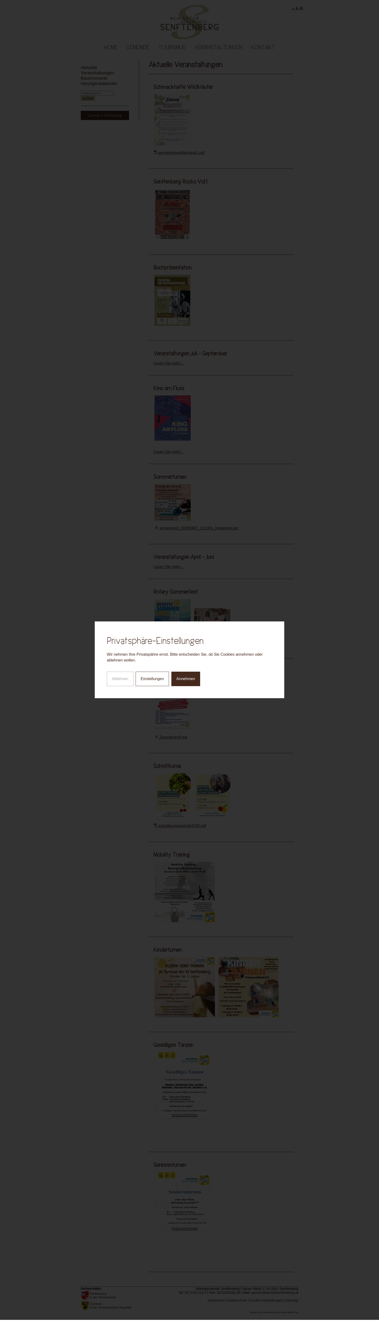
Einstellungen (152, 637)
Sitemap (291, 1300)
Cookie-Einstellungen (266, 1300)
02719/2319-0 (195, 1293)
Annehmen (185, 637)
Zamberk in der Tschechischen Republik (110, 1305)
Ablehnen (120, 637)
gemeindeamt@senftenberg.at (274, 1293)
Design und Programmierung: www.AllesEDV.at (274, 1312)
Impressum (216, 1300)
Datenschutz (237, 1300)
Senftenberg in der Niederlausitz (103, 1295)
